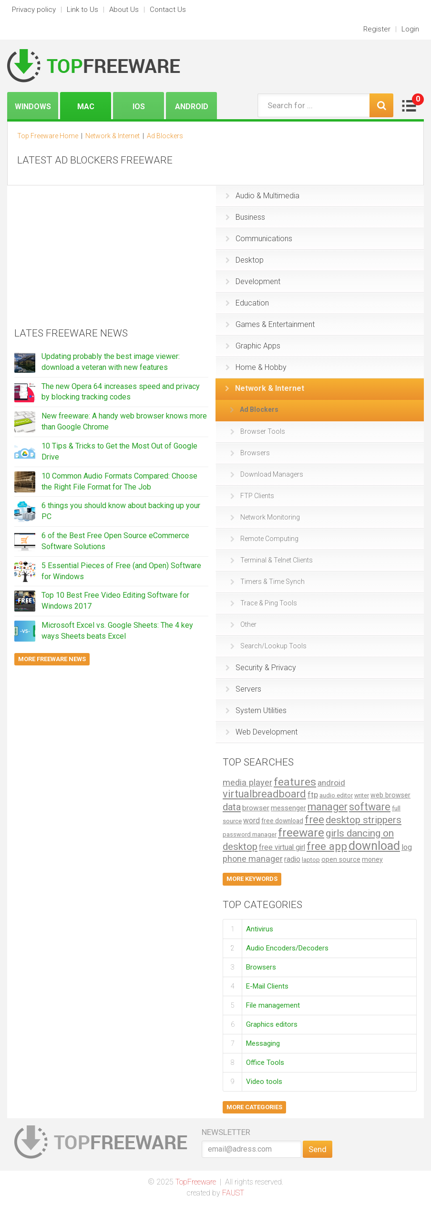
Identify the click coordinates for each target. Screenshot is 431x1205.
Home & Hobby (256, 367)
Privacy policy (34, 9)
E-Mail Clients (267, 986)
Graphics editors (272, 1024)
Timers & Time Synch (267, 581)
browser (255, 808)
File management (273, 1005)
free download (282, 821)
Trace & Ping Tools (263, 603)
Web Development (262, 731)
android (331, 782)
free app (327, 846)
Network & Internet (264, 388)
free (314, 820)
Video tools (264, 1081)
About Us (124, 9)
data (232, 807)
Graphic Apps (253, 345)
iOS (139, 106)
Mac (85, 106)
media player (247, 782)
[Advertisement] (85, 252)
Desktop (245, 260)
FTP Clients (252, 496)
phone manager (253, 859)
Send (317, 1149)
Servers (243, 689)
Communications (259, 238)
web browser (390, 795)
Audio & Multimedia (262, 195)
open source (340, 859)
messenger (288, 808)
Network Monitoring (265, 517)
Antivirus (259, 928)
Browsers (250, 453)
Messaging (263, 1043)
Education (247, 302)
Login (410, 29)
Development (253, 281)
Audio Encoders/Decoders (287, 948)
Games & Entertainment (270, 324)
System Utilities (256, 710)
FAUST (233, 1192)
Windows (33, 106)
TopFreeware (195, 1181)
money (372, 859)
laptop (311, 859)
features (295, 782)
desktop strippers (363, 820)
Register (376, 29)
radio (292, 859)
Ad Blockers (254, 409)
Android (191, 106)
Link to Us (82, 9)
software (369, 807)
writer (361, 795)
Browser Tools (257, 431)
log (406, 847)
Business (245, 217)
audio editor (336, 795)
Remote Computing (264, 538)
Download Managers (266, 474)
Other (243, 624)
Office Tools (265, 1062)
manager (328, 807)
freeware (301, 832)
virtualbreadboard (264, 794)
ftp (313, 794)
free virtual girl (282, 847)
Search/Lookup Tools (268, 646)
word (251, 820)
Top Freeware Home (47, 136)
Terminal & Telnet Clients (271, 560)
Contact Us (168, 9)
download (374, 846)
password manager (250, 834)
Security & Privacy (261, 667)
